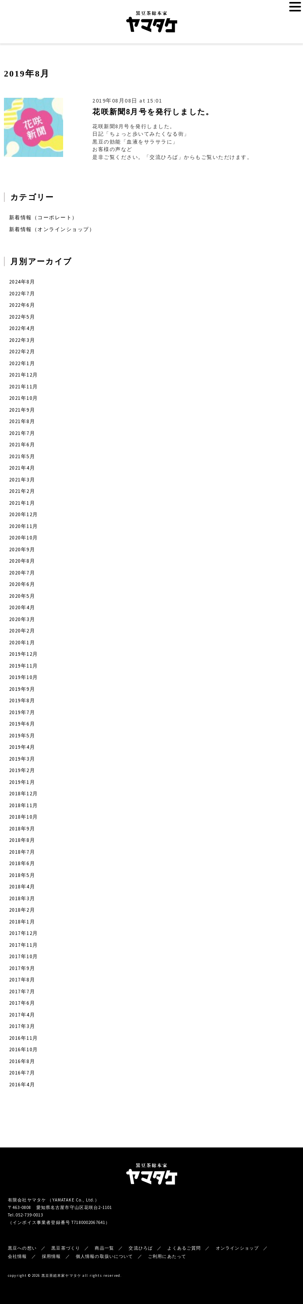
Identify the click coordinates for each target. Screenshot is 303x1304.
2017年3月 (22, 1026)
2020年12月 (23, 514)
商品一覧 (104, 1248)
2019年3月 (22, 759)
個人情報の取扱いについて (104, 1256)
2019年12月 (23, 654)
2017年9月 (22, 968)
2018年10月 (23, 816)
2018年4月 (22, 886)
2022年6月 (22, 305)
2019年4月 (22, 747)
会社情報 (17, 1256)
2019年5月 (22, 735)
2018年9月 (22, 828)
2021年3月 (22, 479)
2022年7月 (22, 293)
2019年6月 (22, 723)
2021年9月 (22, 410)
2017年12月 (23, 933)
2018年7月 (22, 852)
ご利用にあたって (167, 1256)
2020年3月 (22, 619)
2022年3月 (22, 340)
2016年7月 (22, 1072)
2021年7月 (22, 433)
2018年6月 (22, 863)
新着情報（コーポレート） (43, 217)
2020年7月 (22, 572)
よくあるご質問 (184, 1248)
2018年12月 (23, 793)
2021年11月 (23, 386)
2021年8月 (22, 421)
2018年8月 (22, 840)
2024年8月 (22, 281)
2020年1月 (22, 642)
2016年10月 (23, 1049)
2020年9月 (22, 549)
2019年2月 (22, 770)
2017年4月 (22, 1014)
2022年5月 (22, 316)
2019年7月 (22, 712)
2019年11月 (23, 665)
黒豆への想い (22, 1248)
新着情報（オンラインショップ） (52, 229)
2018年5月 (22, 875)
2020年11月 (23, 526)
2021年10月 (23, 398)
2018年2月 (22, 910)
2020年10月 (23, 537)
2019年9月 (22, 689)
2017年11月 (23, 945)
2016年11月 (23, 1038)
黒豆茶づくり (65, 1248)
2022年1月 (22, 363)
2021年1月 (22, 503)
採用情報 (51, 1256)
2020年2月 (22, 630)
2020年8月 (22, 561)
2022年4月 (22, 328)
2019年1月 (22, 782)
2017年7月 (22, 991)
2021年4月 (22, 468)
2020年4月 (22, 607)
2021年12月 (23, 374)
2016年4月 (22, 1084)
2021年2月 (22, 491)
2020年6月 (22, 584)
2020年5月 (22, 596)
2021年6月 (22, 444)
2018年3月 (22, 898)
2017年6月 (22, 1003)
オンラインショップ (237, 1248)
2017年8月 (22, 979)
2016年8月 (22, 1061)
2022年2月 (22, 351)
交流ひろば (141, 1248)
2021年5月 (22, 456)
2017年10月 (23, 956)
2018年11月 (23, 805)
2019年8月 (22, 700)
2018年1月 (22, 921)
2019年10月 (23, 677)
